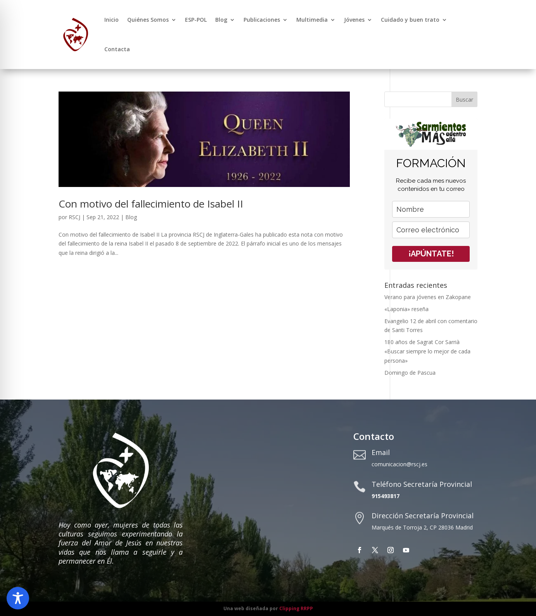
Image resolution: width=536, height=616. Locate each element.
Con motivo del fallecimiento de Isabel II (151, 204)
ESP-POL (196, 19)
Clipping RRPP (296, 608)
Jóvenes (354, 19)
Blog (221, 19)
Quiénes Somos (148, 19)
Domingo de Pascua (410, 372)
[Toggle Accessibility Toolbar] (18, 598)
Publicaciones (262, 19)
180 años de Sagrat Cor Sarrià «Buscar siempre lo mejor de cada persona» (427, 351)
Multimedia (312, 19)
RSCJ (74, 217)
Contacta (117, 49)
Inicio (111, 19)
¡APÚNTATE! (431, 253)
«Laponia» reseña (406, 309)
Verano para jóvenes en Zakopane (427, 297)
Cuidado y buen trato (410, 19)
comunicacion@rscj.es (399, 464)
